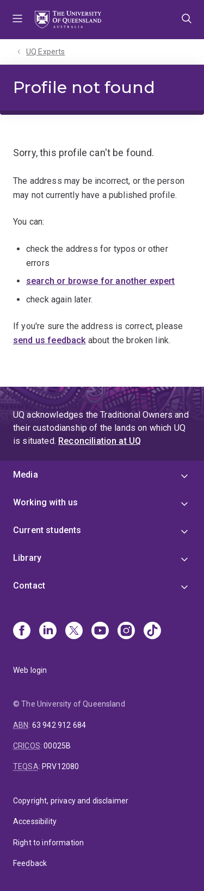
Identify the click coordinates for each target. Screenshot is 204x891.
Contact (29, 585)
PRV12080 (60, 766)
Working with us (45, 502)
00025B (57, 745)
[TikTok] (152, 631)
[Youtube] (100, 631)
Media (25, 474)
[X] (74, 631)
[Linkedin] (48, 631)
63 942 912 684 (59, 725)
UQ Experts (45, 51)
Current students (47, 530)
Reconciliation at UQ (99, 441)
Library (27, 558)
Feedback (30, 863)
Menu (17, 19)
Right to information (48, 842)
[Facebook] (21, 631)
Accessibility (35, 821)
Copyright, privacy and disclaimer (70, 800)
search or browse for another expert (100, 281)
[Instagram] (126, 631)
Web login (30, 670)
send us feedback (49, 340)
